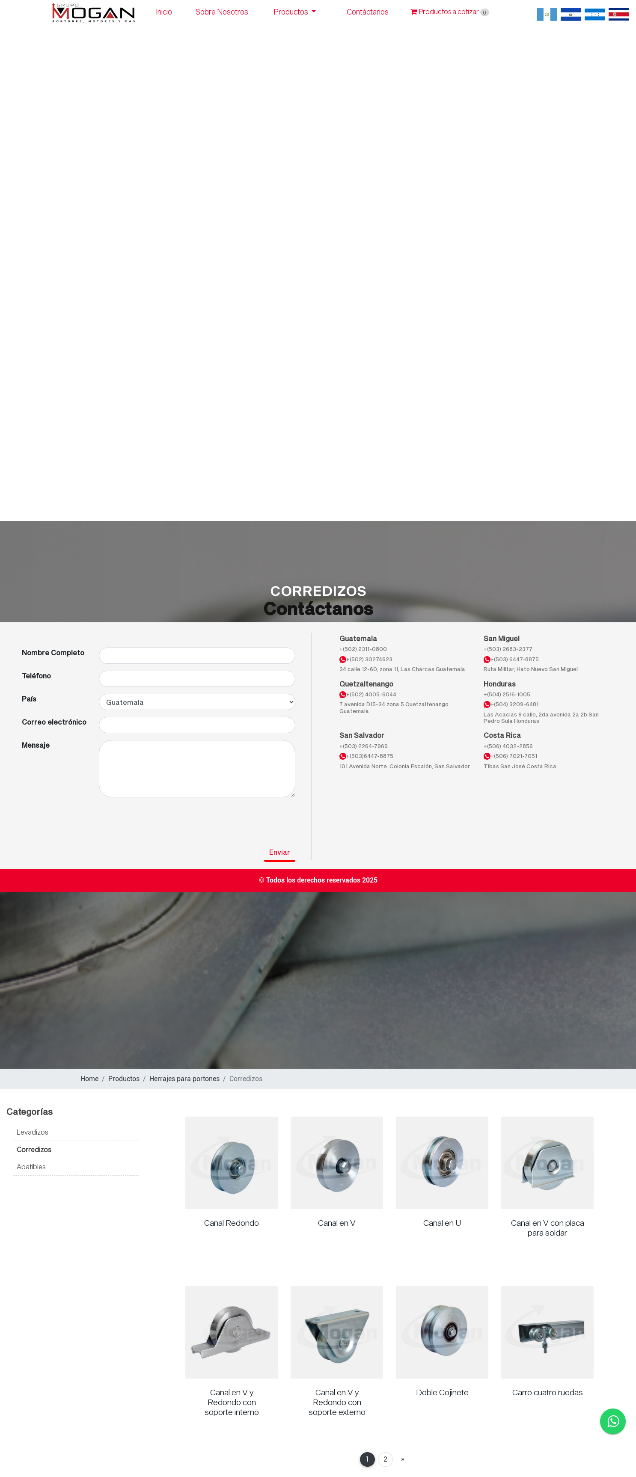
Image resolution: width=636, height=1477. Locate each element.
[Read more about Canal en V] (337, 1163)
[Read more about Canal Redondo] (231, 1163)
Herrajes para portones (184, 1079)
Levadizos (32, 1132)
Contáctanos (368, 11)
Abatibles (31, 1166)
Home (89, 1079)
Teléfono (36, 676)
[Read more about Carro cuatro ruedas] (547, 1332)
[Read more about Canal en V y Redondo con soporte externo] (337, 1332)
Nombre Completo (53, 652)
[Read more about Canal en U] (442, 1163)
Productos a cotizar (449, 11)
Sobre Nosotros (222, 11)
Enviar (279, 852)
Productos (292, 11)
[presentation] (87, 821)
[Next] (403, 1459)
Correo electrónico (54, 722)
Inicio (164, 11)
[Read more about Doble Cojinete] (442, 1332)
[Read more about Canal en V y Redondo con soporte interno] (231, 1332)
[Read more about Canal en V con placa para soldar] (547, 1163)
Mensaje (36, 745)
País (29, 699)
